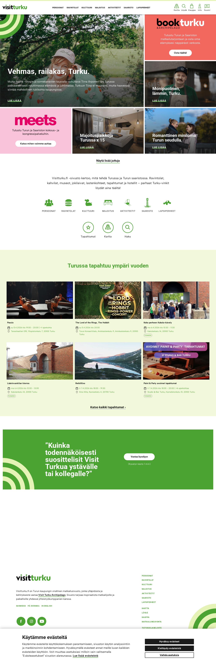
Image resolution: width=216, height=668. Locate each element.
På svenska (33, 606)
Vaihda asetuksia (169, 655)
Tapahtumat (88, 230)
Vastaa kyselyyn (139, 456)
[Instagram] (31, 621)
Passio (10, 322)
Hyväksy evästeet (169, 641)
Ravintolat (68, 204)
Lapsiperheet (167, 204)
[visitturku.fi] (33, 579)
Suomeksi (21, 606)
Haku (127, 230)
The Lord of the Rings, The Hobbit (92, 322)
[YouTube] (41, 621)
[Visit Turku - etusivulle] (14, 7)
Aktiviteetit (127, 204)
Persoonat (49, 204)
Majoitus (108, 204)
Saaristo (147, 204)
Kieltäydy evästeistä (169, 648)
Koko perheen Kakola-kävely (158, 322)
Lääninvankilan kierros (18, 383)
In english (46, 606)
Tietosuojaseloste (152, 628)
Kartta (108, 230)
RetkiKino (80, 383)
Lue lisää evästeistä (85, 655)
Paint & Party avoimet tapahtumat (160, 383)
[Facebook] (21, 621)
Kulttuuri (88, 204)
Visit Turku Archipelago (51, 594)
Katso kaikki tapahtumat (107, 407)
